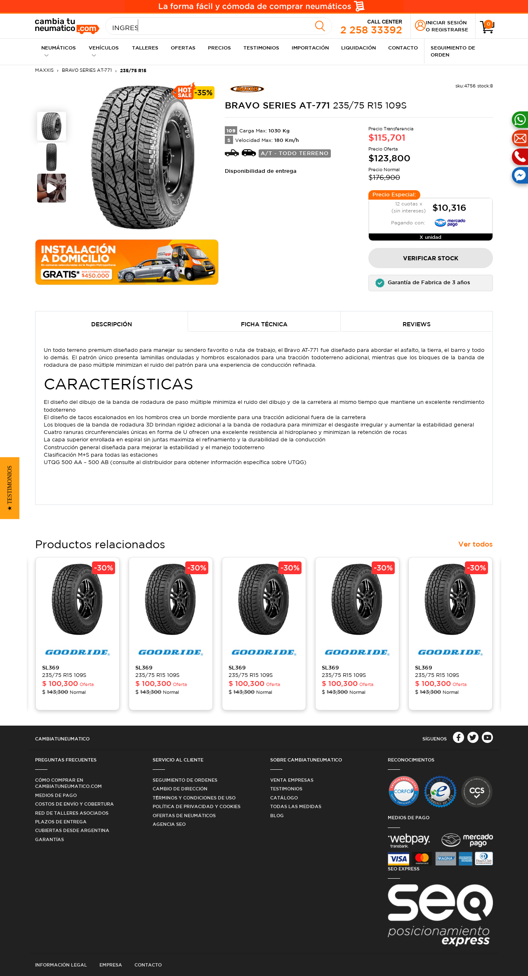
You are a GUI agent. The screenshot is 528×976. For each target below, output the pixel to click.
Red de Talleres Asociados (71, 813)
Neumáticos (58, 51)
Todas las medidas (295, 806)
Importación (310, 47)
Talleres (145, 47)
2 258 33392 (371, 26)
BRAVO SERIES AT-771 (87, 70)
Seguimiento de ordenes (185, 780)
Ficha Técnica (264, 324)
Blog (277, 815)
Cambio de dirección (180, 788)
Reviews (417, 324)
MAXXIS (44, 70)
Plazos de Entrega (61, 821)
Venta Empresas (292, 780)
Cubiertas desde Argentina (72, 830)
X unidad (430, 237)
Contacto (403, 47)
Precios (219, 47)
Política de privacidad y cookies (196, 806)
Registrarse (449, 29)
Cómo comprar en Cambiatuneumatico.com (68, 783)
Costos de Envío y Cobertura (74, 803)
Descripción (111, 324)
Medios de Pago (56, 795)
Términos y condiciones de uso (194, 797)
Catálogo (284, 797)
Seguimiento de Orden (453, 51)
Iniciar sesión (446, 22)
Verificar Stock (430, 258)
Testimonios (261, 47)
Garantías (49, 839)
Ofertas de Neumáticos (184, 815)
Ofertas (183, 47)
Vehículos (104, 51)
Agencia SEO (169, 824)
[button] (430, 283)
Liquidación (358, 47)
